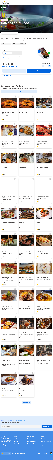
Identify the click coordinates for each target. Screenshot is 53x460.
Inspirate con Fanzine (19, 441)
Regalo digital (7, 53)
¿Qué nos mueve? (18, 439)
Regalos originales (31, 441)
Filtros (19, 91)
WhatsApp (11, 58)
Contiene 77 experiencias (9, 33)
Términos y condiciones (43, 453)
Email (4, 58)
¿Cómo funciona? (6, 75)
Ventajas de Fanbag (32, 443)
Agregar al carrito (14, 71)
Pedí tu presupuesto (32, 439)
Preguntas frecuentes (46, 441)
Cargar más (26, 402)
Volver (3, 7)
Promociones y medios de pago (10, 66)
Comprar (38, 71)
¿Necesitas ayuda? (5, 445)
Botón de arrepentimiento (44, 444)
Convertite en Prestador (17, 444)
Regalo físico (17, 53)
